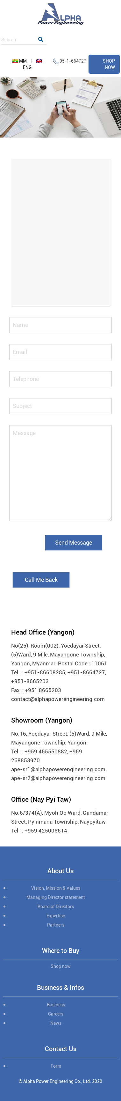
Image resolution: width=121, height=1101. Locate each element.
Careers (55, 1013)
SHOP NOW (109, 64)
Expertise (55, 915)
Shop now (61, 966)
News (55, 1023)
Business (56, 1004)
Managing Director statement (55, 897)
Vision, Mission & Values (55, 888)
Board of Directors (56, 906)
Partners (55, 925)
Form (56, 1066)
